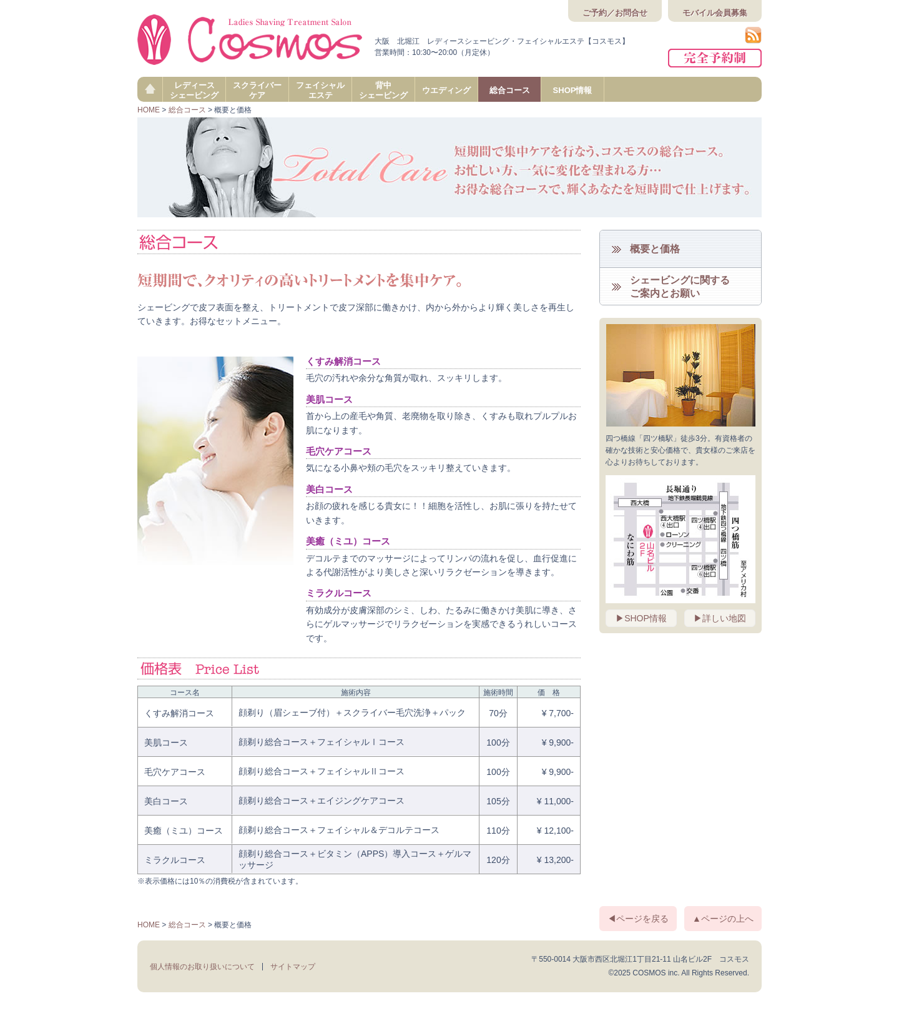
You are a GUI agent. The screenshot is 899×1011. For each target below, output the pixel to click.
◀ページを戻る (638, 919)
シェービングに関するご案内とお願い (680, 286)
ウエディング (446, 90)
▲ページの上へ (723, 919)
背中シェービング (383, 90)
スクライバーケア (257, 90)
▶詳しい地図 (720, 618)
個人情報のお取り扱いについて (202, 966)
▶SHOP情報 (641, 618)
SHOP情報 (572, 90)
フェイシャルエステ (320, 90)
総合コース (509, 90)
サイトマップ (292, 966)
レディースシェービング (194, 90)
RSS (753, 35)
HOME (148, 110)
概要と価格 (655, 249)
